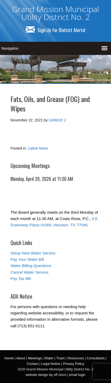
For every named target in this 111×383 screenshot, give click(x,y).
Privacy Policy (73, 364)
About (20, 358)
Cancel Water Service (29, 272)
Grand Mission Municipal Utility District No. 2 (55, 13)
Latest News (38, 148)
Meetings (35, 358)
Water (49, 358)
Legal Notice (50, 364)
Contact (33, 364)
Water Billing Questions (30, 265)
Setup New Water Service (32, 253)
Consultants (96, 358)
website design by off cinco (46, 375)
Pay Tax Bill (20, 278)
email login (77, 375)
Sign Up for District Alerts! (55, 30)
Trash (60, 358)
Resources (76, 358)
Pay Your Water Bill (27, 259)
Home (9, 358)
